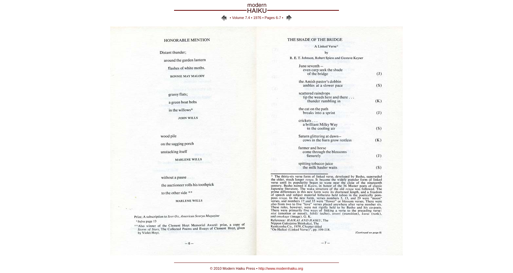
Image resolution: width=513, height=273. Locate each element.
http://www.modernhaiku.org (280, 268)
